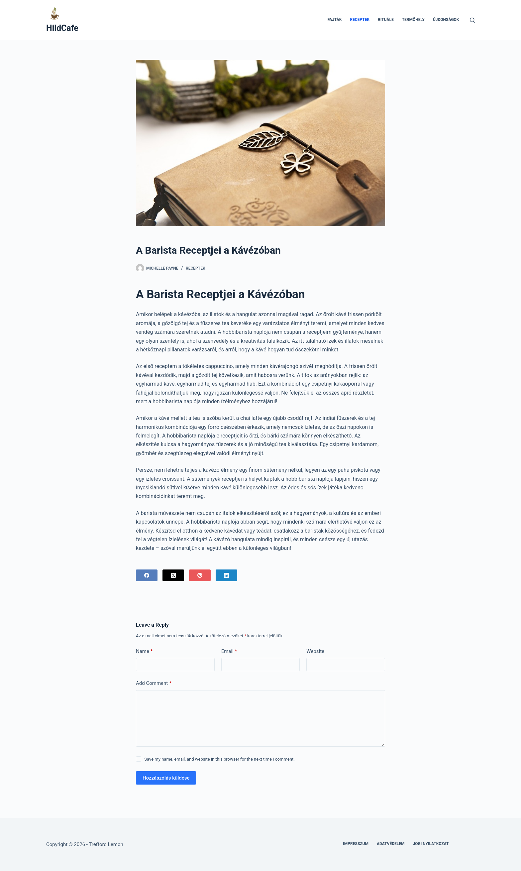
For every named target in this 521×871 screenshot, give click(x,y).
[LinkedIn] (226, 575)
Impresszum (355, 843)
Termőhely (413, 19)
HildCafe (62, 28)
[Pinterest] (200, 575)
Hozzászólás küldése (166, 778)
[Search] (472, 20)
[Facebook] (146, 575)
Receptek (360, 19)
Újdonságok (446, 19)
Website (315, 651)
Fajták (335, 19)
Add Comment (153, 683)
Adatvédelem (391, 843)
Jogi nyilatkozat (431, 843)
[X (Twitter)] (173, 575)
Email (229, 651)
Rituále (386, 19)
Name (144, 651)
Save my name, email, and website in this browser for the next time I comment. (219, 759)
